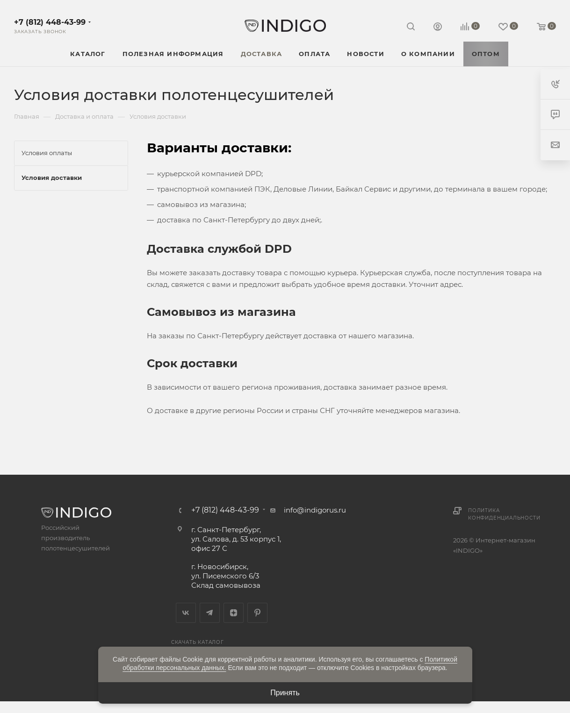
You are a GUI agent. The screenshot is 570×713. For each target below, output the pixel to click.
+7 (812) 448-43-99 (50, 22)
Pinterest (257, 613)
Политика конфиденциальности (504, 514)
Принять (285, 693)
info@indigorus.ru (315, 510)
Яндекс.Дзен (234, 613)
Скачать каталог (197, 642)
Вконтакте (186, 613)
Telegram (210, 613)
